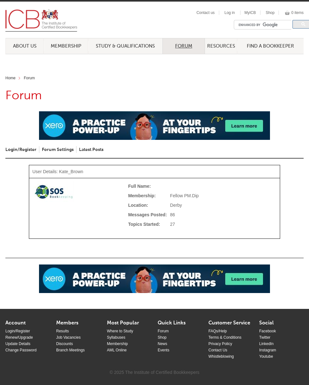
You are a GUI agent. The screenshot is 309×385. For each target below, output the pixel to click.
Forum (183, 46)
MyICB (250, 12)
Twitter (264, 337)
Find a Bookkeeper (270, 46)
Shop (270, 12)
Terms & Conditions (224, 337)
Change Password (20, 350)
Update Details (17, 344)
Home (10, 78)
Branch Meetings (70, 350)
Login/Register (20, 149)
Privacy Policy (220, 344)
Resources (221, 46)
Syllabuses (116, 337)
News (162, 344)
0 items (297, 12)
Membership (66, 46)
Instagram (267, 350)
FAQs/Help (217, 331)
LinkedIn (266, 344)
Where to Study (120, 331)
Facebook (267, 331)
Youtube (266, 356)
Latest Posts (91, 149)
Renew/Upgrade (19, 337)
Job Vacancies (68, 337)
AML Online (117, 350)
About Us (24, 46)
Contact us (205, 12)
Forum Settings (58, 149)
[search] (264, 25)
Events (163, 350)
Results (62, 331)
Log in (229, 12)
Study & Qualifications (125, 46)
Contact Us (217, 350)
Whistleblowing (221, 356)
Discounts (64, 344)
